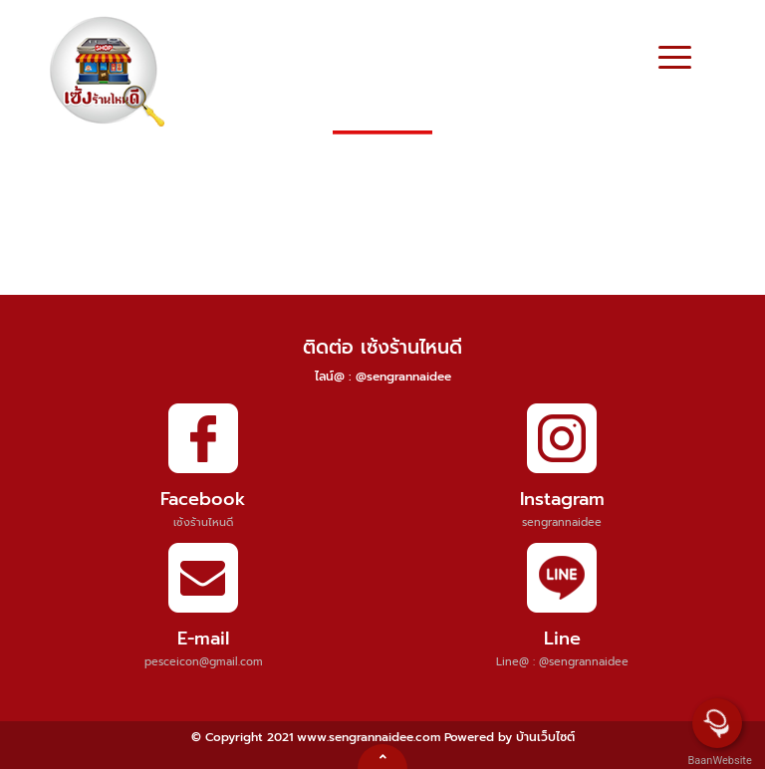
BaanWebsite (718, 760)
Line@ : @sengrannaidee (562, 661)
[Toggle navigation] (674, 60)
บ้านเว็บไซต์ (545, 737)
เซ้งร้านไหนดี (203, 522)
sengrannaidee (562, 522)
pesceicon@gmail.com (203, 661)
